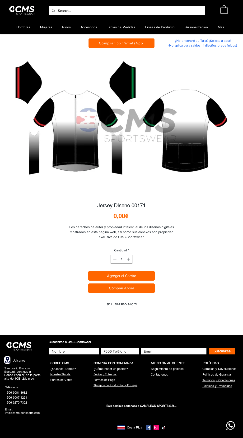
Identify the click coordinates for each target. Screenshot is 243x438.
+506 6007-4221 (16, 397)
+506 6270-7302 (16, 402)
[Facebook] (148, 427)
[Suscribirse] (222, 351)
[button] (224, 9)
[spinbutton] (121, 259)
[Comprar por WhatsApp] (121, 43)
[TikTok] (163, 427)
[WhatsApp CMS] (230, 425)
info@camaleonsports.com (22, 412)
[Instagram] (156, 427)
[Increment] (129, 259)
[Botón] (22, 10)
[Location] (7, 360)
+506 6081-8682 (16, 392)
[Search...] (126, 10)
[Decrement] (114, 259)
